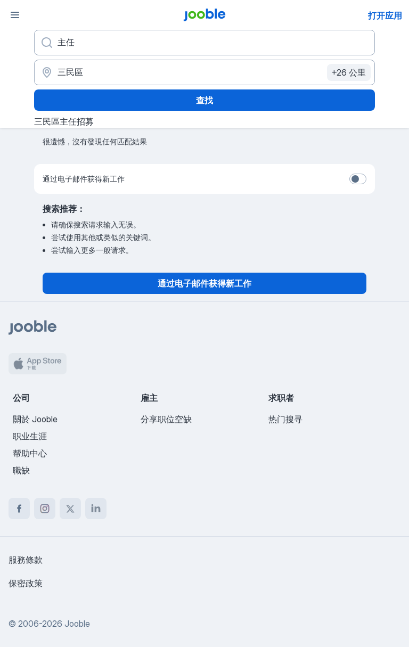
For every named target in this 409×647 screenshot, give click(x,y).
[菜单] (15, 15)
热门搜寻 (285, 419)
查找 (204, 100)
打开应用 (385, 15)
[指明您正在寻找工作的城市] (204, 72)
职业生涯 (30, 436)
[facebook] (19, 508)
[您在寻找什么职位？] (204, 42)
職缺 (21, 470)
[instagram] (44, 508)
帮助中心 (30, 453)
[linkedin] (96, 508)
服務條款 (26, 559)
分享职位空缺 (166, 419)
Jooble (77, 623)
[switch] (357, 179)
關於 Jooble (35, 419)
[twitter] (70, 508)
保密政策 (26, 583)
